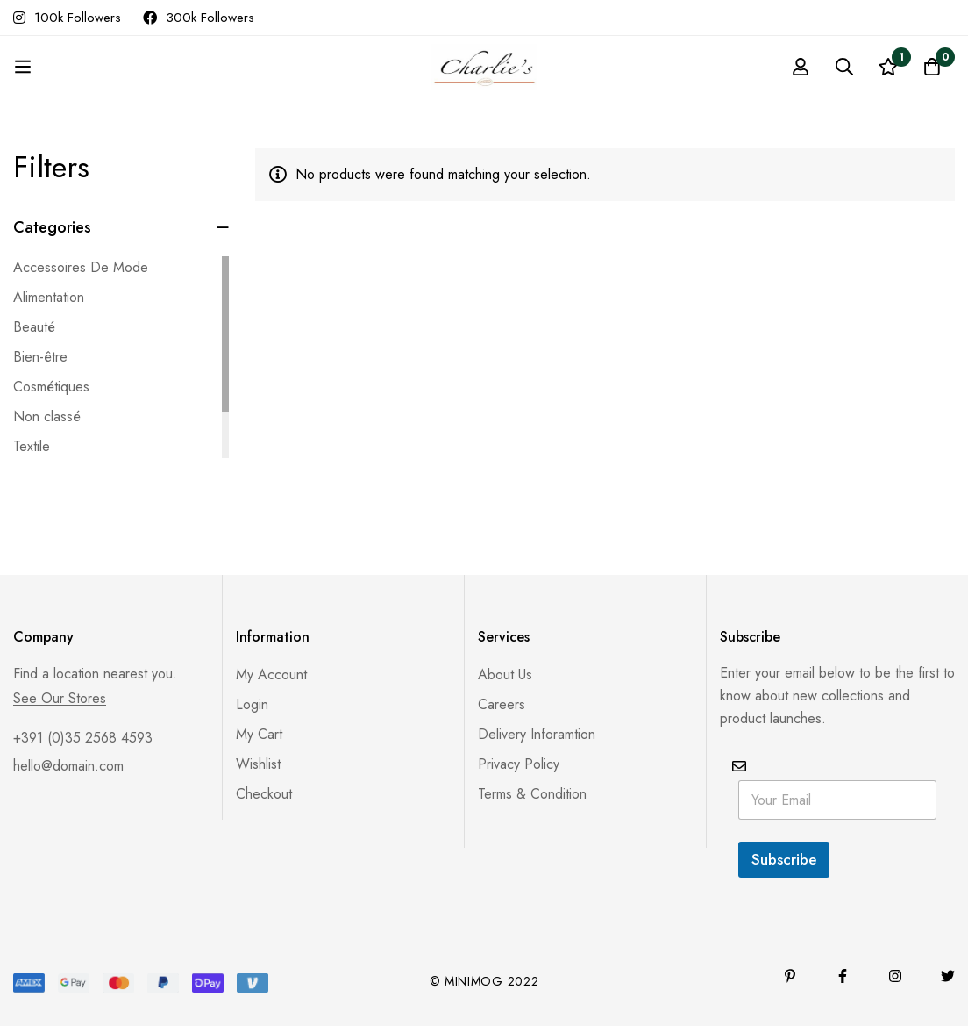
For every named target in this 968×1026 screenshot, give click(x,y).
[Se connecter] (800, 66)
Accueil (308, 86)
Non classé (47, 416)
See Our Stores (59, 699)
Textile (31, 446)
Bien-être (40, 357)
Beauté (34, 327)
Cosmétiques (51, 387)
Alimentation (48, 297)
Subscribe (783, 859)
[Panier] (932, 66)
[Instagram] (895, 976)
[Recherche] (844, 66)
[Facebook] (843, 976)
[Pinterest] (790, 976)
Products (385, 86)
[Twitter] (948, 976)
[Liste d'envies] (888, 66)
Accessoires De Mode (80, 267)
